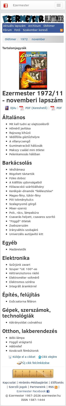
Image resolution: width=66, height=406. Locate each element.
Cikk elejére (47, 357)
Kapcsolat (9, 382)
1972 (24, 39)
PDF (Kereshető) (33, 108)
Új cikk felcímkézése (33, 363)
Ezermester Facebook (33, 391)
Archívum (34, 26)
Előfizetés (57, 382)
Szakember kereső (35, 30)
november (38, 39)
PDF (56, 108)
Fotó (17, 30)
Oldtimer (49, 26)
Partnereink (38, 387)
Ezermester (21, 5)
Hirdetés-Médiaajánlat (33, 382)
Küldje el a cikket (21, 357)
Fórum (7, 30)
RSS (52, 387)
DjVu (10, 108)
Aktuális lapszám (14, 26)
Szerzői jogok (18, 387)
